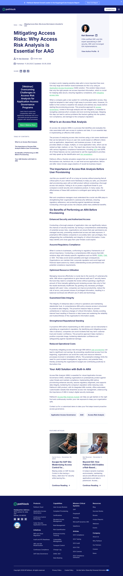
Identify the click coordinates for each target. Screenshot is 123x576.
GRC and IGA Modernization (38, 544)
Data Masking (57, 558)
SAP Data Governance (40, 554)
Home (15, 25)
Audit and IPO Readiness (41, 539)
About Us (96, 537)
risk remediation (86, 154)
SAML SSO (57, 554)
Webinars (96, 523)
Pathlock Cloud (38, 507)
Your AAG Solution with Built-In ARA (26, 160)
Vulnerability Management (57, 540)
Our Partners (97, 545)
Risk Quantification (59, 529)
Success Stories (98, 511)
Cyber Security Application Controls (40, 524)
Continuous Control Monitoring (39, 518)
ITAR (105, 255)
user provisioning (97, 350)
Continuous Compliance (41, 549)
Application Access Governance (61, 88)
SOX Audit (76, 543)
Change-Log (57, 549)
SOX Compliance (78, 535)
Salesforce (76, 526)
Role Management (59, 525)
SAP (74, 509)
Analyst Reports (98, 519)
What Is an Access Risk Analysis (26, 142)
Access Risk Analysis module (68, 397)
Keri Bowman (24, 59)
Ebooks (95, 515)
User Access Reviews (60, 507)
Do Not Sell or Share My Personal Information (93, 570)
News (94, 553)
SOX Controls (77, 551)
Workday (76, 518)
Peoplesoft (76, 513)
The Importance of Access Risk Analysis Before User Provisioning (27, 147)
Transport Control (59, 545)
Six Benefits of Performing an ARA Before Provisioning (26, 153)
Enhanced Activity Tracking (59, 534)
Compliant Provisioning (60, 511)
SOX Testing (77, 539)
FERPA (100, 255)
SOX (95, 149)
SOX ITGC (76, 547)
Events (95, 528)
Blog (21, 25)
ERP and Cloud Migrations (38, 534)
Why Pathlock (97, 541)
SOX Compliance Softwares (78, 556)
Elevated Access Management (58, 520)
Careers (95, 549)
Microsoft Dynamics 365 (81, 522)
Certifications (57, 515)
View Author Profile (90, 51)
